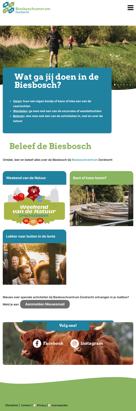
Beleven (18, 116)
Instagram (86, 343)
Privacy (41, 405)
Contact (26, 405)
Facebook (48, 343)
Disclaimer (11, 405)
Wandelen (20, 111)
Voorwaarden (60, 405)
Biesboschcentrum (85, 160)
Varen (17, 101)
